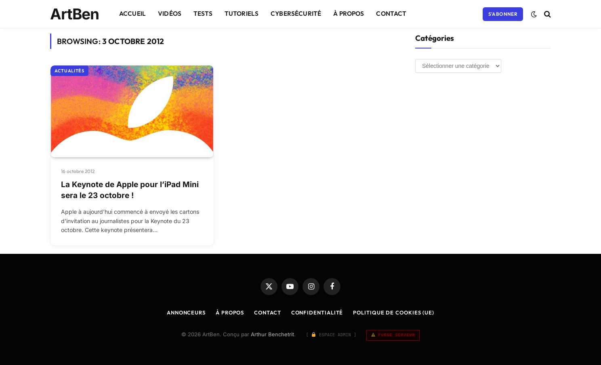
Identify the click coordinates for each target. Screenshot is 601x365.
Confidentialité (317, 312)
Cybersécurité (296, 13)
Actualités (69, 71)
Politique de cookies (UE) (393, 312)
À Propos (348, 13)
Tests (202, 13)
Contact (391, 13)
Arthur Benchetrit (272, 334)
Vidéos (169, 13)
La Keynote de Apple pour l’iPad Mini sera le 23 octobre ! (130, 190)
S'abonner (502, 14)
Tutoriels (241, 13)
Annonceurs (186, 312)
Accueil (132, 13)
